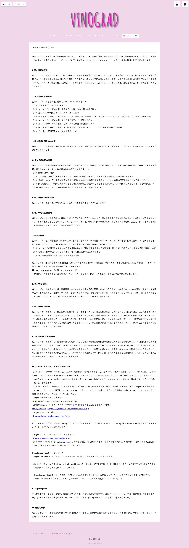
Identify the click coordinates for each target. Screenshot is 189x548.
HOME (53, 35)
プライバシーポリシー (39, 534)
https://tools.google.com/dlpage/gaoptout (51, 438)
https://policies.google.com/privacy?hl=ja (51, 416)
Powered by (95, 543)
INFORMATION (96, 35)
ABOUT (80, 35)
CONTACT (112, 35)
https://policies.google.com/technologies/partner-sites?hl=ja (60, 409)
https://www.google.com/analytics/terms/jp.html (54, 401)
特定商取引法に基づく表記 (62, 534)
